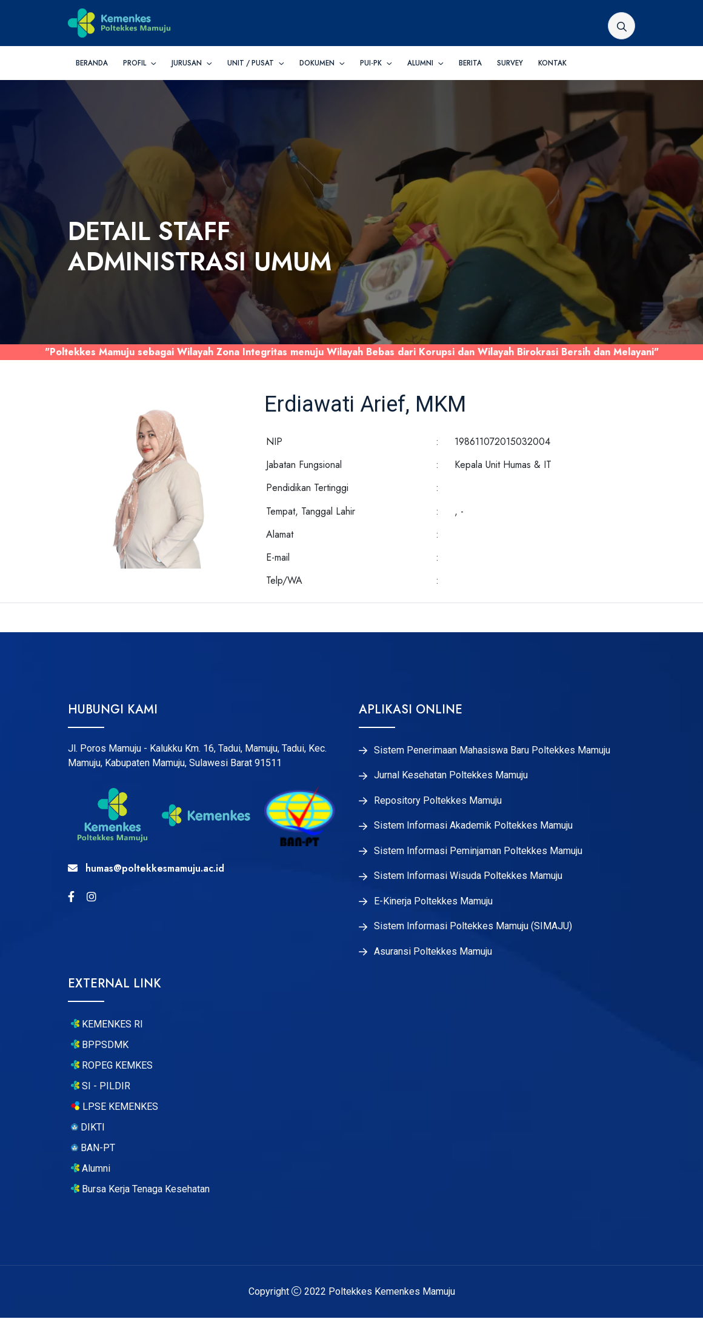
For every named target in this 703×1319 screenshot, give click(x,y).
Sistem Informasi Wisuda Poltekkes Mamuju (468, 877)
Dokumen (317, 63)
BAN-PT (93, 1149)
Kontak (552, 63)
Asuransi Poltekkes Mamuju (433, 953)
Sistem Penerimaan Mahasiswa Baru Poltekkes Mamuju (492, 750)
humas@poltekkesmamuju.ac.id (146, 868)
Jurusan (188, 63)
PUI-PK (372, 63)
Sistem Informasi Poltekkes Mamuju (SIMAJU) (473, 928)
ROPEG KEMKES (112, 1067)
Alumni (421, 63)
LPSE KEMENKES (114, 1108)
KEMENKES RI (107, 1026)
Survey (510, 63)
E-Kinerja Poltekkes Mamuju (433, 902)
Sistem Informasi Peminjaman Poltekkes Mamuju (478, 851)
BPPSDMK (99, 1046)
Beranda (92, 63)
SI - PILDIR (100, 1088)
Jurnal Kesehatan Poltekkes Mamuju (451, 775)
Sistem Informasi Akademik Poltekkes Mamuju (473, 826)
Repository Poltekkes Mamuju (438, 800)
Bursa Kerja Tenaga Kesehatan (140, 1190)
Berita (470, 63)
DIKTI (88, 1129)
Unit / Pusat (251, 63)
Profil (135, 63)
